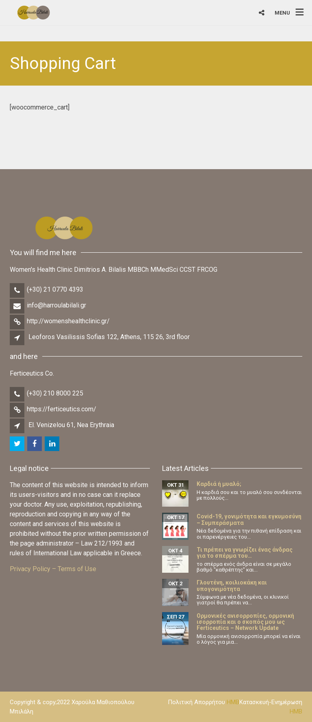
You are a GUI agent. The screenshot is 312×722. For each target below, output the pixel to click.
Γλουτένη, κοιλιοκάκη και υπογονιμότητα (232, 585)
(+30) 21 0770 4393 (55, 289)
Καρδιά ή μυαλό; (219, 484)
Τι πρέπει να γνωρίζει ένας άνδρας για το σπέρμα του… (244, 552)
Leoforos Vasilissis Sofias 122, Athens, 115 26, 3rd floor (109, 337)
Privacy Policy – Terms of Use (53, 569)
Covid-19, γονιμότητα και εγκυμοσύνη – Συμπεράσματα (249, 519)
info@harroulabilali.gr (56, 305)
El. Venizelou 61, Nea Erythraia (71, 425)
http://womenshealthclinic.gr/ (68, 321)
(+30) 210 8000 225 (55, 393)
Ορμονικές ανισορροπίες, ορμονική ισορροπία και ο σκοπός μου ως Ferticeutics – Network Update (245, 622)
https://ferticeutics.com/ (61, 409)
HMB (233, 702)
